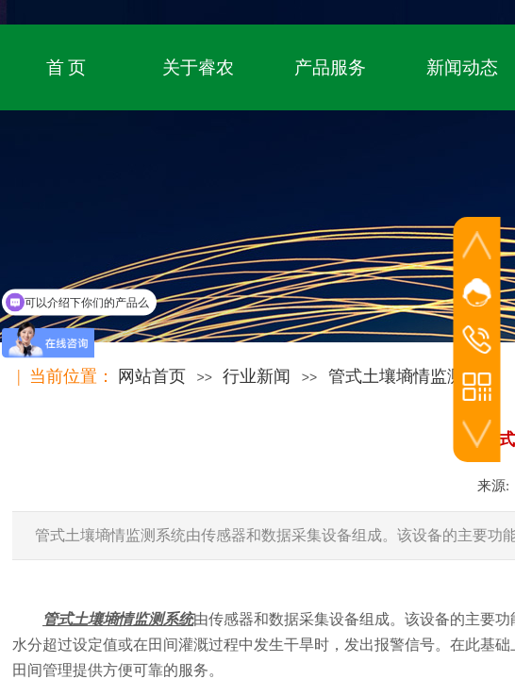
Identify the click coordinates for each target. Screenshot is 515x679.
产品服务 (330, 67)
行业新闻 (257, 376)
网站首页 (152, 376)
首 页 (66, 67)
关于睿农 (198, 67)
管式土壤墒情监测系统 (413, 376)
